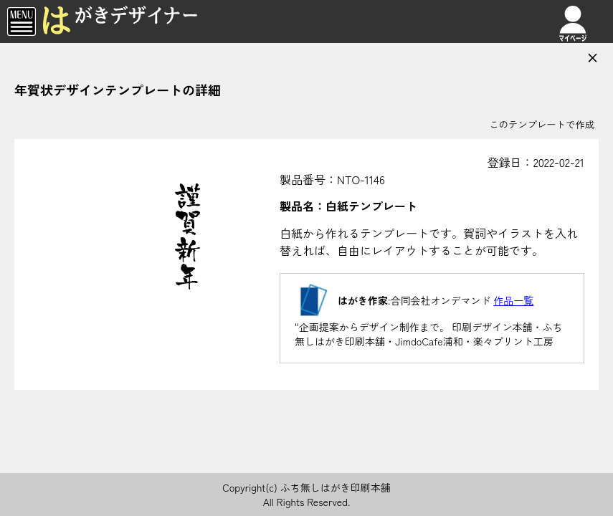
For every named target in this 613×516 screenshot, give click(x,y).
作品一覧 (513, 300)
